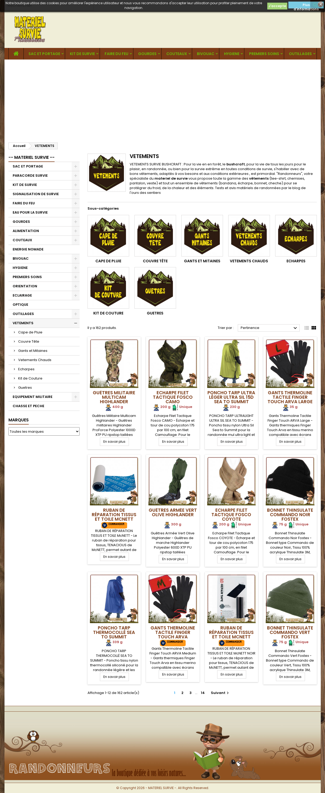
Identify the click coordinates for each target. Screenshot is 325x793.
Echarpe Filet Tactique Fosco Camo (173, 397)
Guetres (25, 387)
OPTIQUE (20, 304)
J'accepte (277, 6)
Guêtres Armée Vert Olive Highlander (173, 512)
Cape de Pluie (30, 332)
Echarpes (26, 369)
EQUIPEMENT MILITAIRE (32, 396)
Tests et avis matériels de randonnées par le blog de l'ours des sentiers (218, 190)
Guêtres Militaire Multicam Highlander (114, 397)
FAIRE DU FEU (116, 53)
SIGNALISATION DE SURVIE (36, 193)
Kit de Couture (30, 378)
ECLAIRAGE (22, 295)
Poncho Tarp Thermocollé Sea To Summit (114, 632)
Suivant (220, 692)
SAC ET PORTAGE (44, 53)
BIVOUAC (205, 53)
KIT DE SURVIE (82, 53)
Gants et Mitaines (32, 350)
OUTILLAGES (300, 53)
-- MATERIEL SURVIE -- (31, 157)
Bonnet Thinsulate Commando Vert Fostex (290, 632)
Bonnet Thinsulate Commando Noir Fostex (290, 514)
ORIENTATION (25, 286)
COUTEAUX (176, 53)
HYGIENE (231, 53)
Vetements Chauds (34, 359)
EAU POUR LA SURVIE (30, 212)
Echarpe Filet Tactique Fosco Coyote (231, 514)
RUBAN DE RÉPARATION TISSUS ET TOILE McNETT (114, 514)
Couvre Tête (28, 341)
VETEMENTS (23, 323)
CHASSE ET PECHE (28, 405)
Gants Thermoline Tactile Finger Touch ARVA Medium (173, 634)
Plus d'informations (306, 5)
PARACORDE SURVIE (30, 175)
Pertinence (269, 328)
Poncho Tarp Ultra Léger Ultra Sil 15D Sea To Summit (231, 397)
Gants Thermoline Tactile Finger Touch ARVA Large (290, 397)
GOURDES (147, 53)
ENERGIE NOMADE (28, 249)
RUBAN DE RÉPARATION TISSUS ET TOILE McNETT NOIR (231, 634)
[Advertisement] (162, 99)
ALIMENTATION (26, 230)
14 (203, 692)
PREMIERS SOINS (264, 53)
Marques (18, 420)
